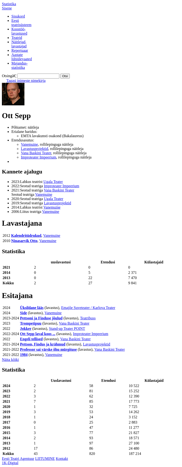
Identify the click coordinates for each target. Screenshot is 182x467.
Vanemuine (29, 144)
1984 (24, 355)
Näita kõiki (10, 360)
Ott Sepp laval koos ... (37, 334)
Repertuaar (19, 50)
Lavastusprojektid (34, 149)
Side (23, 313)
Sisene (7, 8)
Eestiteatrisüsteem (21, 23)
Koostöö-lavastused (19, 31)
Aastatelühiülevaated (21, 57)
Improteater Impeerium (38, 157)
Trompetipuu (30, 323)
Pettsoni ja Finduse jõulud (41, 318)
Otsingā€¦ (9, 76)
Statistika (9, 4)
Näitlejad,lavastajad (19, 44)
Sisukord (18, 16)
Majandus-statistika (19, 65)
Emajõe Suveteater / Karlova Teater (88, 308)
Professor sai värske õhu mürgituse (48, 349)
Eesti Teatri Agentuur (18, 459)
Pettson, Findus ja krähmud (42, 344)
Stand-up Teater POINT (67, 329)
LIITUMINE (45, 459)
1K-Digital (10, 463)
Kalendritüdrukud (26, 236)
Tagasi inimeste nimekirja (26, 81)
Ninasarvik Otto (24, 241)
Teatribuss (88, 318)
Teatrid (16, 38)
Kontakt (62, 459)
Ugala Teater (53, 182)
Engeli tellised (31, 339)
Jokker (25, 329)
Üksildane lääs (31, 308)
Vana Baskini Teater (36, 153)
